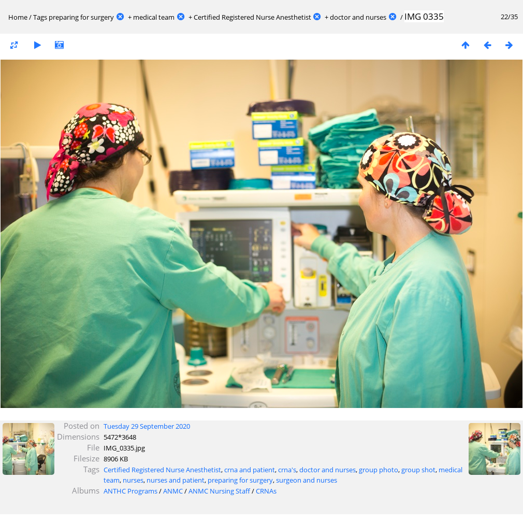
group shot (418, 469)
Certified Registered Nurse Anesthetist (252, 17)
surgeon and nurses (306, 480)
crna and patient (249, 469)
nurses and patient (176, 480)
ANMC (173, 491)
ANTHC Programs (130, 491)
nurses (133, 480)
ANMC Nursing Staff (219, 491)
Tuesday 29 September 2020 (147, 426)
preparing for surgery (81, 17)
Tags (40, 17)
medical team (154, 17)
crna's (287, 469)
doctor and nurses (358, 17)
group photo (378, 469)
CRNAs (266, 491)
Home (17, 17)
